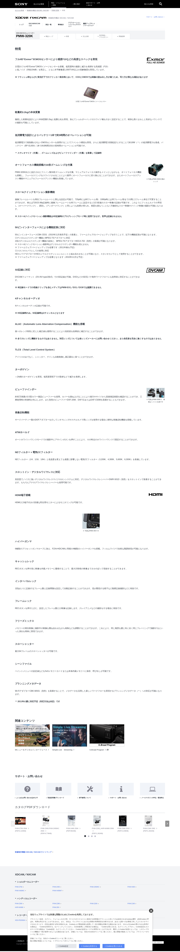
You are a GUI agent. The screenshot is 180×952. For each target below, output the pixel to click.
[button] (167, 824)
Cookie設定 (63, 946)
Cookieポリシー (55, 938)
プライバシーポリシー (63, 941)
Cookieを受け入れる (114, 946)
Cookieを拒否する (90, 946)
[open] (160, 4)
